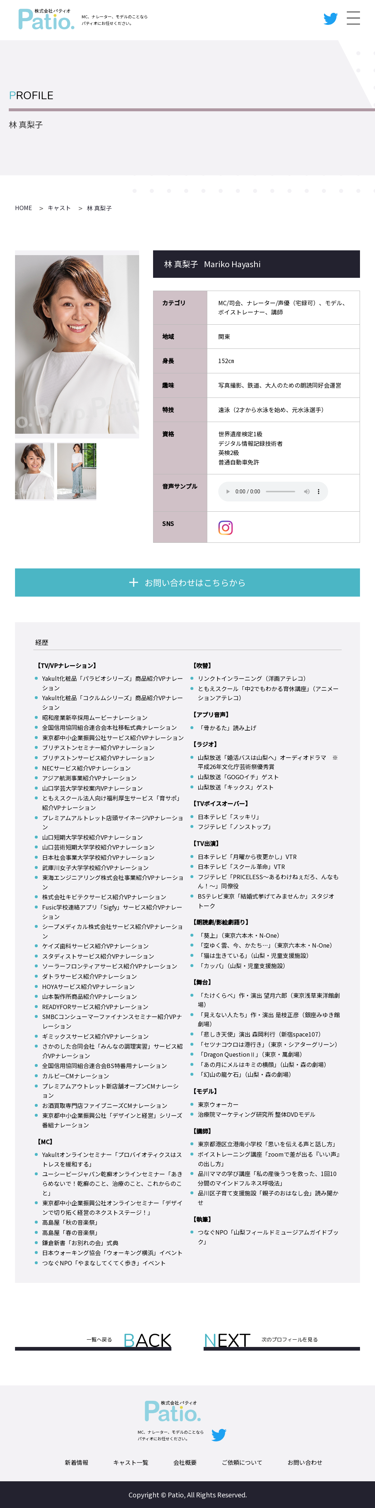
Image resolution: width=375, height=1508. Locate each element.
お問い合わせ (305, 1462)
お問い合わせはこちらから (195, 582)
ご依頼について (242, 1462)
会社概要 (185, 1462)
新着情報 (76, 1462)
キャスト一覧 (130, 1462)
